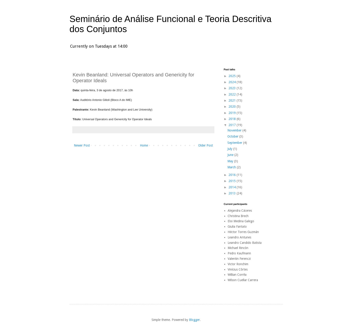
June (230, 155)
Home (144, 145)
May (230, 161)
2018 (233, 119)
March (232, 167)
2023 (233, 88)
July (230, 149)
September (235, 142)
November (234, 130)
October (233, 136)
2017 (233, 125)
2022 (233, 94)
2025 (233, 76)
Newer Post (82, 145)
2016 (233, 175)
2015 (233, 181)
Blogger (194, 320)
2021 (233, 100)
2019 (233, 113)
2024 (233, 82)
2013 (233, 193)
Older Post (205, 145)
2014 (233, 187)
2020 (233, 106)
